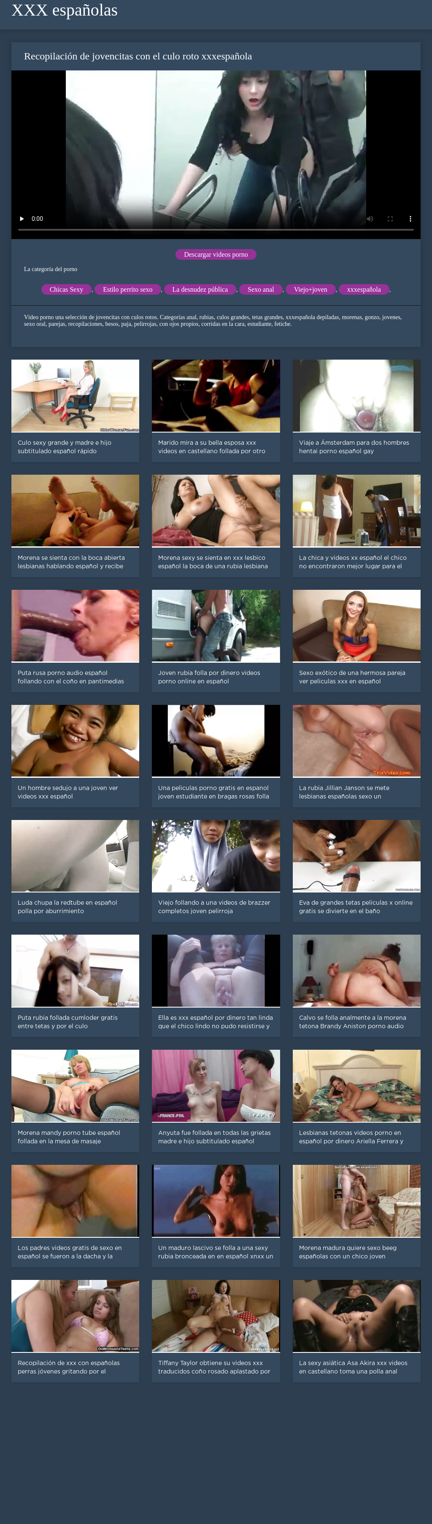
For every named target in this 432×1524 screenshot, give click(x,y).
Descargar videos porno (216, 254)
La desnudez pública (200, 289)
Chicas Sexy (67, 289)
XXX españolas (64, 9)
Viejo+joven (310, 289)
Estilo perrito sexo (127, 289)
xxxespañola (364, 289)
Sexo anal (261, 289)
